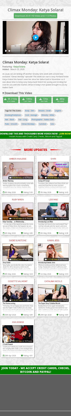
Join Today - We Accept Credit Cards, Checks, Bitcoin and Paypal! (35, 370)
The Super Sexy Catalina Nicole (49, 303)
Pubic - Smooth (11, 124)
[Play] (6, 51)
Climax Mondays (28, 124)
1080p (27, 99)
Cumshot (42, 124)
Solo (52, 124)
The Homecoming (9, 303)
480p (60, 99)
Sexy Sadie (6, 262)
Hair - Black (9, 119)
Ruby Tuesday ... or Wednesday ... (14, 222)
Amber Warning (8, 181)
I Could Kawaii (8, 344)
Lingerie (58, 110)
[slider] (27, 51)
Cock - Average (31, 115)
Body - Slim (29, 110)
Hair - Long (22, 119)
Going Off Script (44, 181)
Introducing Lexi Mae (45, 222)
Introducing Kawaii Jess (46, 262)
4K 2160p (11, 99)
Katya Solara (19, 66)
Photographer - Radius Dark (42, 119)
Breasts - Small (44, 110)
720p (44, 99)
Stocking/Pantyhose (13, 115)
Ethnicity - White (47, 115)
